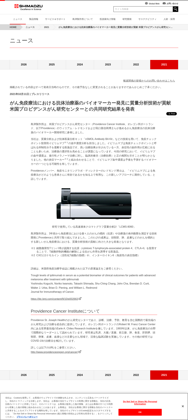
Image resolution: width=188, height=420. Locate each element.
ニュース (17, 19)
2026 (24, 64)
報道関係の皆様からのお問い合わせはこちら (149, 80)
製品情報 (33, 19)
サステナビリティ (147, 19)
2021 (164, 64)
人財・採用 (169, 19)
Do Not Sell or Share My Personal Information (140, 403)
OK (140, 413)
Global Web (154, 4)
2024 (80, 64)
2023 (108, 64)
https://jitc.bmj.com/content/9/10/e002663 (54, 299)
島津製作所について (82, 19)
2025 (52, 64)
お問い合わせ (172, 3)
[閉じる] (182, 406)
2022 (136, 64)
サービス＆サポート (55, 19)
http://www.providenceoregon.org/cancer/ (54, 352)
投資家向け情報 (108, 19)
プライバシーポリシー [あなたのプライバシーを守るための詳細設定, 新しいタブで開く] (27, 417)
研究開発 (127, 19)
